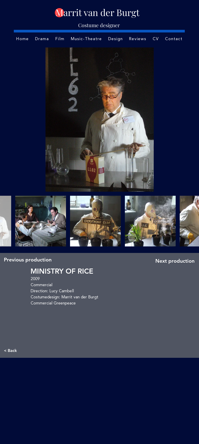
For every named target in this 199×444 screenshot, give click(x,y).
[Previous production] (28, 260)
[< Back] (17, 350)
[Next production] (174, 261)
